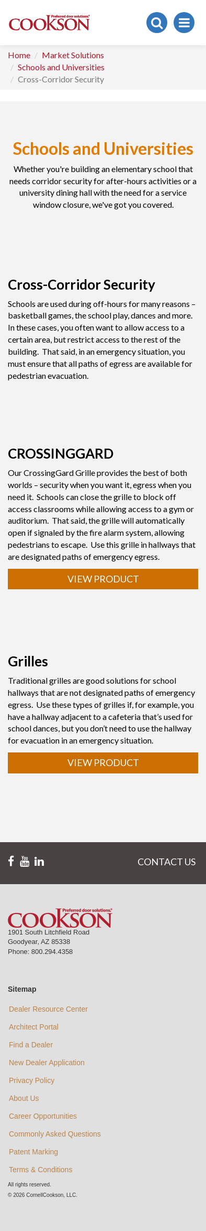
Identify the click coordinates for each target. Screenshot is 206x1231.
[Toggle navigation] (184, 22)
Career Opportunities (43, 1116)
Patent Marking (33, 1152)
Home (19, 55)
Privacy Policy (31, 1080)
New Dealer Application (47, 1062)
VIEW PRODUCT (103, 579)
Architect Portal (34, 1027)
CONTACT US (167, 861)
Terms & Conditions (40, 1169)
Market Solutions (73, 55)
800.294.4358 (52, 952)
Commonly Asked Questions (55, 1134)
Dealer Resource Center (48, 1009)
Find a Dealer (31, 1045)
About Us (24, 1098)
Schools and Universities (61, 67)
